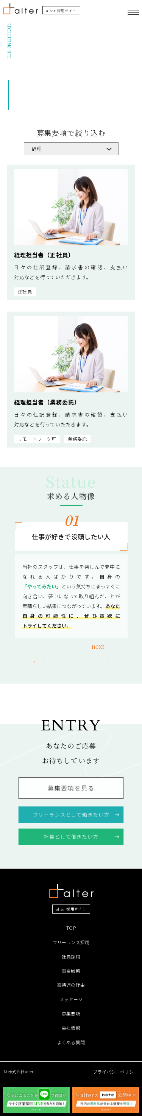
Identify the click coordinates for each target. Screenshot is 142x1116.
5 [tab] (71, 662)
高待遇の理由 (71, 985)
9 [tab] (107, 662)
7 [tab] (89, 662)
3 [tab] (53, 662)
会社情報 (71, 1028)
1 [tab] (35, 662)
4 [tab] (62, 662)
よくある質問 (71, 1042)
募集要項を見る (70, 788)
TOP (71, 928)
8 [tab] (98, 662)
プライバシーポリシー (115, 1071)
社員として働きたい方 (71, 835)
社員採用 (71, 956)
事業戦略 (71, 971)
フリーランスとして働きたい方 (71, 814)
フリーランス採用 (71, 942)
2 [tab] (44, 662)
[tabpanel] (71, 580)
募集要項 (71, 1013)
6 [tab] (80, 662)
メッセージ (71, 999)
